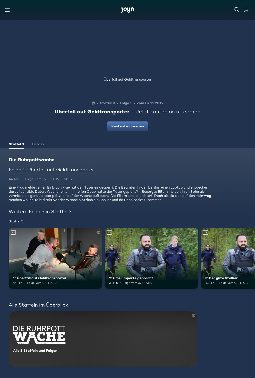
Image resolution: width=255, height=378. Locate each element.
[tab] (16, 145)
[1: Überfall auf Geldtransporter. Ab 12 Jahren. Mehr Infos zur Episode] (55, 258)
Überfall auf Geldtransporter (127, 79)
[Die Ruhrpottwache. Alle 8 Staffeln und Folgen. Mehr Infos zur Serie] (103, 339)
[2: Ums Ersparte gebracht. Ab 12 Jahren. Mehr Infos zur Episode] (151, 258)
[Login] (246, 10)
